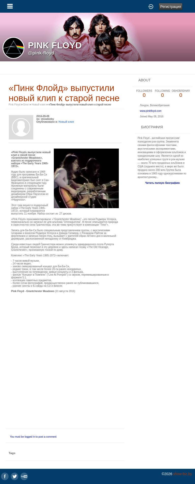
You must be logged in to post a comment (33, 436)
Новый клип (39, 104)
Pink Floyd (15, 104)
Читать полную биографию (162, 183)
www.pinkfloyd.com (150, 111)
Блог (26, 104)
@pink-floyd (41, 53)
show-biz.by (182, 474)
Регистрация (170, 7)
